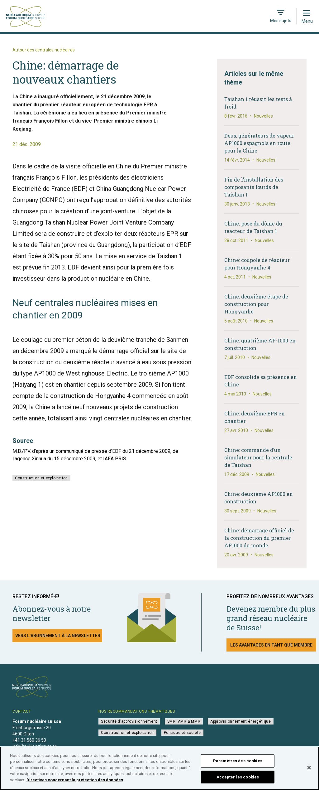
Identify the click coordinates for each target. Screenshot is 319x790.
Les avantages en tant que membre (271, 644)
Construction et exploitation (41, 478)
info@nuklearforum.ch (34, 746)
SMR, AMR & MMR (183, 721)
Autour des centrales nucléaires (43, 49)
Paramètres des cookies (237, 763)
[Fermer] (309, 770)
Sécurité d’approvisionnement (129, 721)
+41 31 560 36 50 (29, 740)
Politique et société (182, 732)
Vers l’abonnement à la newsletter (57, 635)
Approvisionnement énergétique (240, 721)
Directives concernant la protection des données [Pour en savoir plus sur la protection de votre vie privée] (74, 782)
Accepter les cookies (238, 779)
